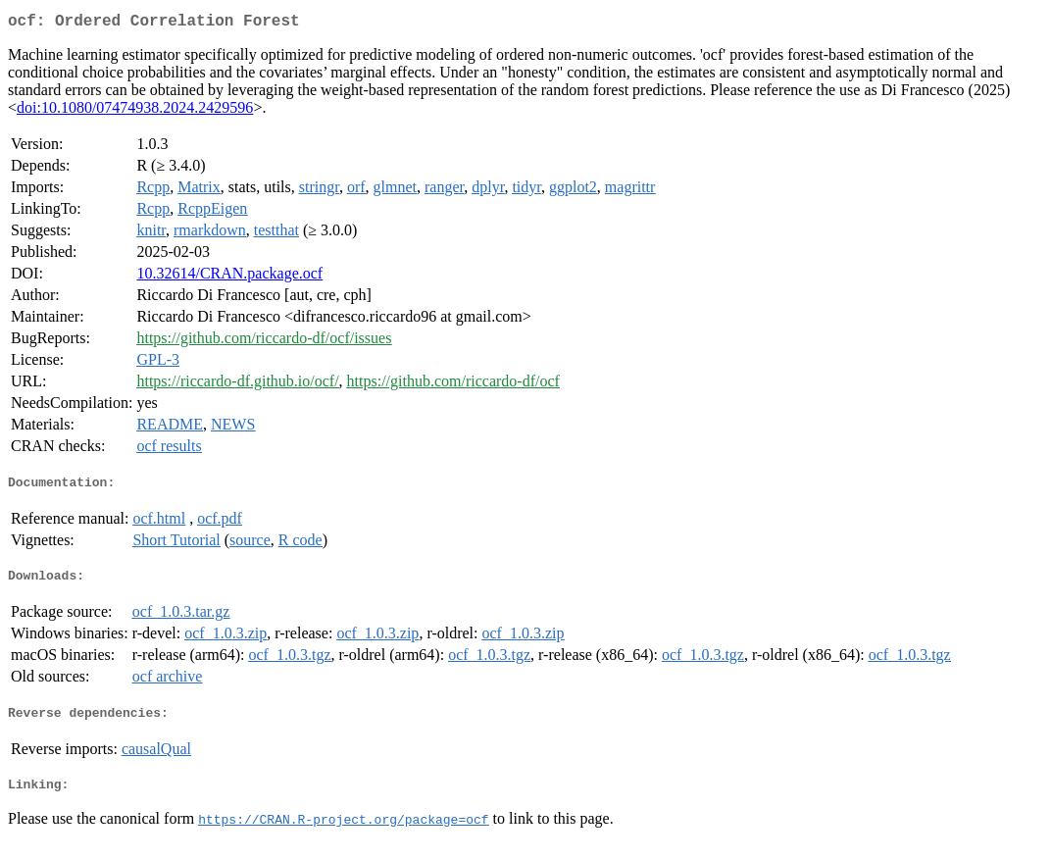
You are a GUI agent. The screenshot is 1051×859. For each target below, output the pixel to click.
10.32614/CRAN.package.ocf (229, 277)
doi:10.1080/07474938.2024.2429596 (135, 111)
